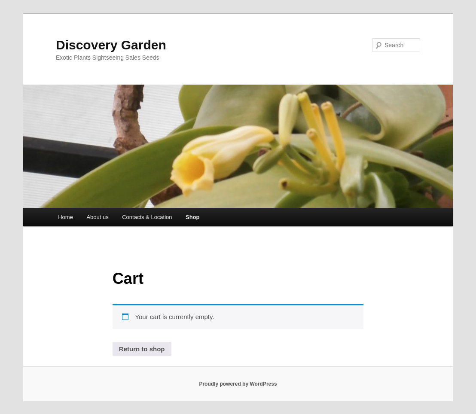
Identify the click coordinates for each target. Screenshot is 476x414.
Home (65, 217)
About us (97, 217)
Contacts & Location (147, 217)
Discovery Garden (111, 45)
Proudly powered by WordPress (238, 384)
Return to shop (142, 349)
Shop (193, 217)
